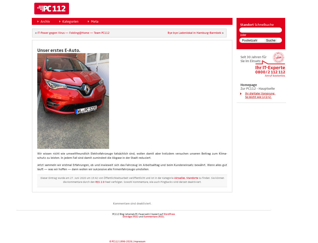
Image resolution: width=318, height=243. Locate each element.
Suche (271, 40)
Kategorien (70, 21)
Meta (94, 21)
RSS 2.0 (99, 182)
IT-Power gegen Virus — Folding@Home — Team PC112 (74, 33)
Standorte (192, 178)
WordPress (169, 214)
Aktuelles (179, 178)
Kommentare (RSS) (154, 216)
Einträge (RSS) (130, 216)
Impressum (139, 241)
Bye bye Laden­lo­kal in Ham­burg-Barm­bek (194, 33)
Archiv (45, 21)
